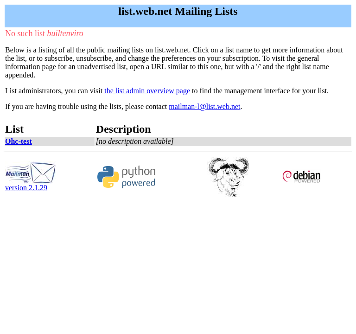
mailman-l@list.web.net (204, 106)
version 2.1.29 (30, 184)
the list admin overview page (147, 91)
